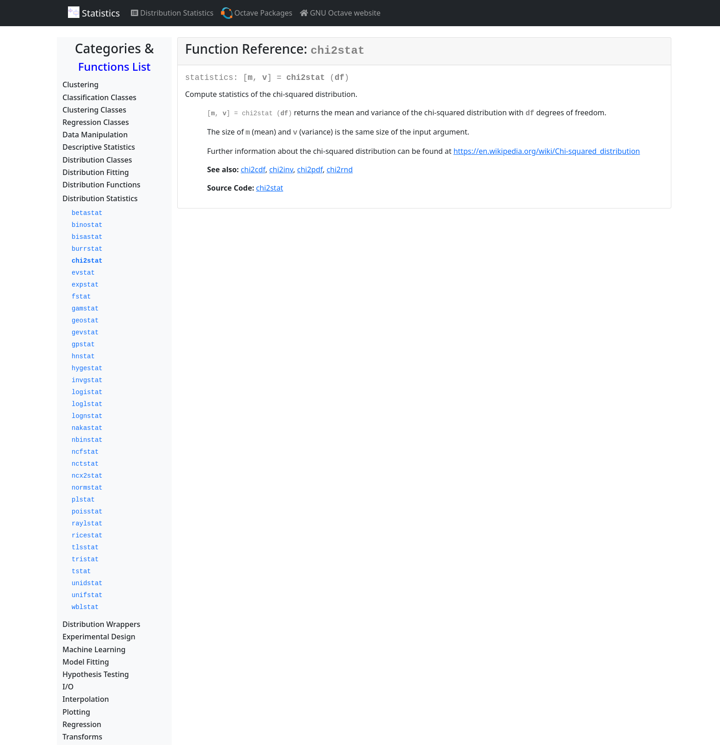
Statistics (94, 12)
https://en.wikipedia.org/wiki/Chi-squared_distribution (546, 151)
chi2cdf (253, 169)
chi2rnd (339, 169)
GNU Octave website (340, 13)
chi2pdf (310, 169)
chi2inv (281, 169)
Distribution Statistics (172, 13)
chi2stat (269, 188)
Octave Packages (256, 13)
